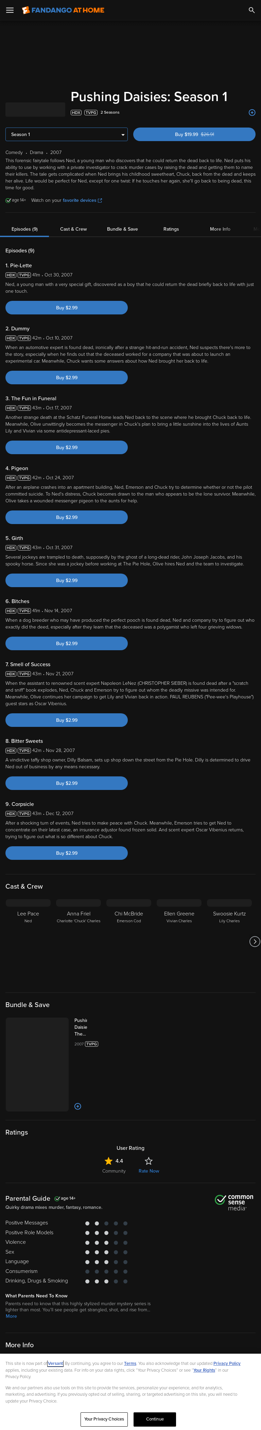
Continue (155, 1419)
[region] (130, 1392)
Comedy (15, 1328)
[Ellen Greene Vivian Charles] (179, 941)
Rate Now (149, 1130)
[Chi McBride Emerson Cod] (129, 941)
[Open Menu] (10, 10)
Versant (55, 1363)
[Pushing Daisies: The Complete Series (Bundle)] (74, 1027)
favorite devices (82, 200)
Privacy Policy (227, 1363)
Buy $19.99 (206, 134)
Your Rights (204, 1370)
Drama (36, 1328)
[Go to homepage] (63, 10)
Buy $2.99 (66, 308)
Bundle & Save (122, 229)
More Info (220, 229)
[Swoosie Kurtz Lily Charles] (229, 941)
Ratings (171, 229)
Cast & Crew (73, 229)
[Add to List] (252, 112)
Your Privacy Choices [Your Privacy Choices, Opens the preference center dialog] (104, 1419)
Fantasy (57, 1328)
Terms (130, 1363)
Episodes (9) (25, 229)
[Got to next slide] (254, 941)
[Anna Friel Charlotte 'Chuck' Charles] (78, 941)
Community (114, 1130)
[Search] (251, 10)
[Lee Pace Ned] (28, 941)
